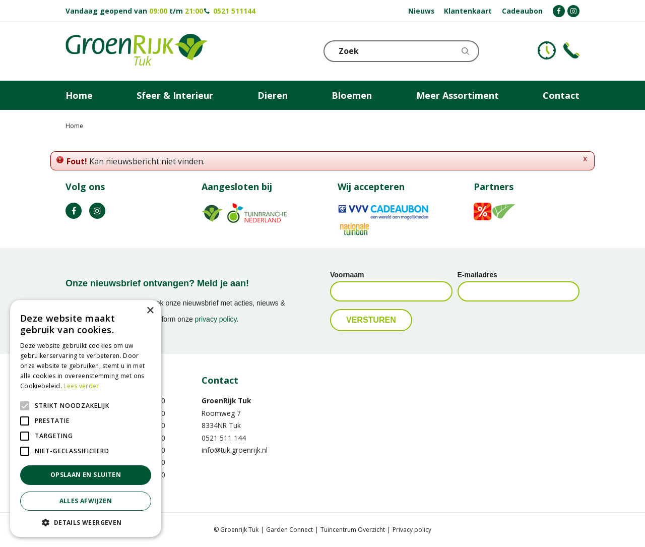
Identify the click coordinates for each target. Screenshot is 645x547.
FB (74, 211)
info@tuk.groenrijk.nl (235, 450)
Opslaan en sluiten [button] (85, 474)
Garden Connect (289, 529)
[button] (85, 522)
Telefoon (571, 50)
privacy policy (216, 319)
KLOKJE (547, 50)
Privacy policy (412, 529)
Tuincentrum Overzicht (352, 529)
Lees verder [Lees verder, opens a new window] (81, 386)
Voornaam (347, 275)
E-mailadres (477, 275)
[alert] (85, 418)
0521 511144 (234, 11)
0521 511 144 (224, 438)
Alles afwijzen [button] (85, 501)
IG (97, 211)
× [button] (150, 311)
